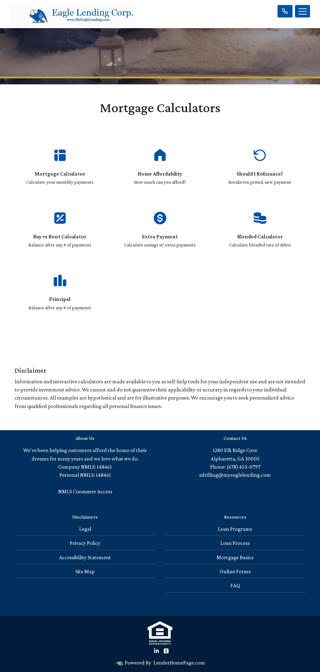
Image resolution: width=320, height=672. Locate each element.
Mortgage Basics (235, 557)
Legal (85, 529)
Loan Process (235, 543)
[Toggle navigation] (302, 11)
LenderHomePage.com (179, 663)
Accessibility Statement (85, 557)
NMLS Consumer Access (85, 491)
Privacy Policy (85, 543)
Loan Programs (235, 529)
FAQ (235, 585)
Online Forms (235, 571)
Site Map (85, 571)
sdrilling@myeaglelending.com (235, 475)
